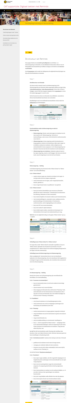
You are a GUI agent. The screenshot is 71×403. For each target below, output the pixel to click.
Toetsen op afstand (17, 10)
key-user (38, 70)
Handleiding (9, 10)
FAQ (27, 10)
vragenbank (58, 68)
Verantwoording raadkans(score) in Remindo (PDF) (10, 39)
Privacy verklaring (63, 398)
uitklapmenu (33, 79)
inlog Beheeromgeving (35, 66)
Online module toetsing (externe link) (11, 35)
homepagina (31, 48)
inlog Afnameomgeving (47, 66)
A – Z (24, 10)
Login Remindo (39, 10)
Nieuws (51, 10)
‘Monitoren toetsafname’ (46, 329)
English (44, 1)
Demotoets (32, 10)
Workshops (45, 10)
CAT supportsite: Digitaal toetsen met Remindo (26, 6)
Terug (30, 29)
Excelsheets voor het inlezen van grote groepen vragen (10, 44)
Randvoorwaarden (58, 10)
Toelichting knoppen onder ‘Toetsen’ (10, 32)
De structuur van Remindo (9, 29)
